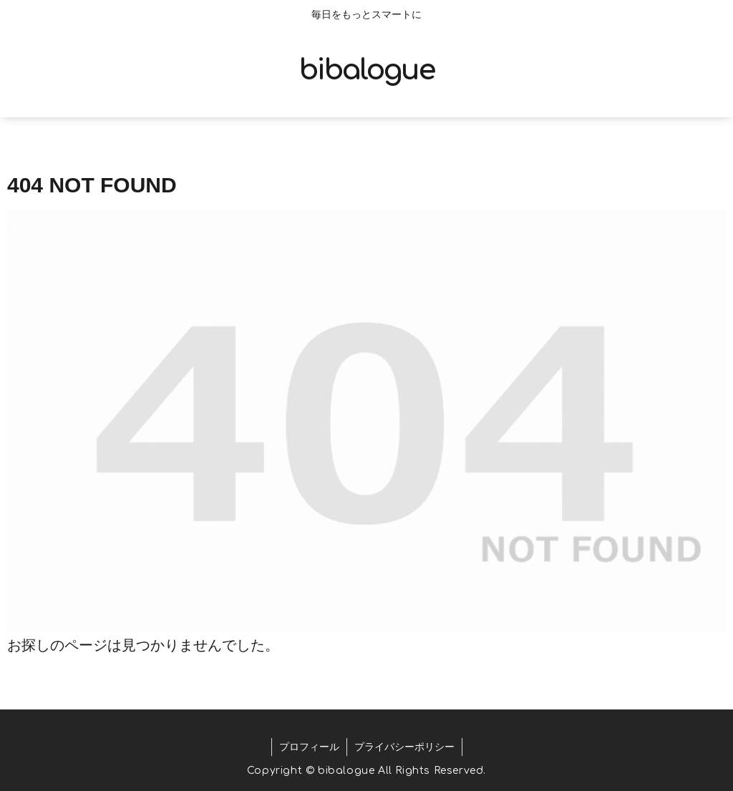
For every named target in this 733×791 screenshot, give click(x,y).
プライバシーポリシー (404, 746)
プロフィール (309, 746)
